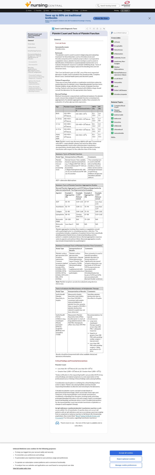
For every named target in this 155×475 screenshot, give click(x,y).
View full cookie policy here (22, 468)
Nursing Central (52, 4)
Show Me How (101, 18)
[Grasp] (75, 10)
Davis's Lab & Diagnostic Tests (64, 28)
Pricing (116, 10)
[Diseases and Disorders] (119, 46)
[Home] (28, 10)
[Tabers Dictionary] (119, 42)
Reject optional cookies (126, 459)
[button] (84, 10)
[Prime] (56, 10)
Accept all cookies (126, 453)
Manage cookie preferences (126, 465)
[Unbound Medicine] (126, 4)
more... (113, 137)
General (31, 34)
